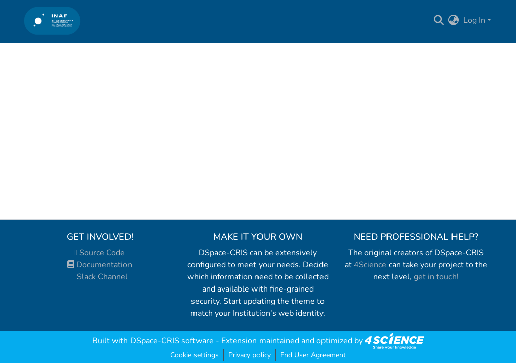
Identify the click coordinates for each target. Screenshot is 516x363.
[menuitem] (453, 20)
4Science (370, 264)
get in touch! (436, 276)
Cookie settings (194, 355)
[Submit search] (439, 20)
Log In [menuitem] (474, 20)
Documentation (99, 264)
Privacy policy (249, 355)
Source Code (100, 252)
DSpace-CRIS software (172, 340)
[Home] (52, 20)
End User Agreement (313, 355)
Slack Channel (100, 276)
